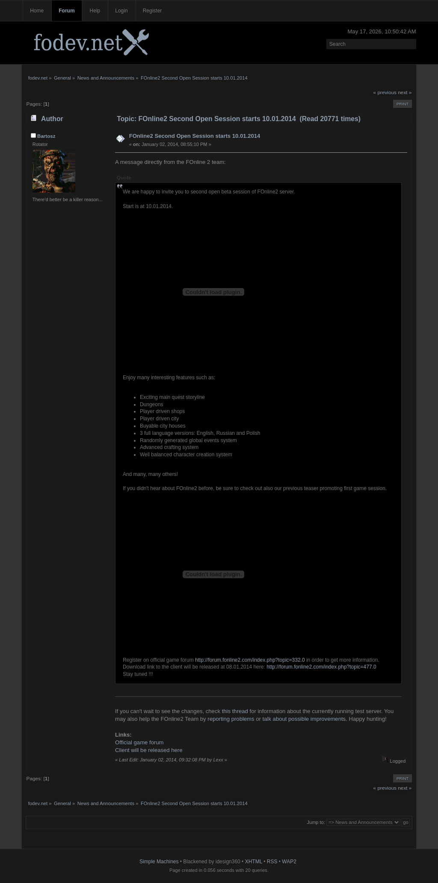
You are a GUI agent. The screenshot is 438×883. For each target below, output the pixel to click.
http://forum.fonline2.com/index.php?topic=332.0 (250, 660)
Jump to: (316, 822)
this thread (235, 711)
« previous (385, 92)
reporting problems (230, 719)
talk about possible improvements (304, 719)
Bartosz (46, 136)
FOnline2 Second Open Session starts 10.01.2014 (194, 136)
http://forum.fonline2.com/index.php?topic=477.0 (321, 667)
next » (404, 92)
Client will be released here (148, 750)
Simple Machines (158, 862)
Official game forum (139, 742)
